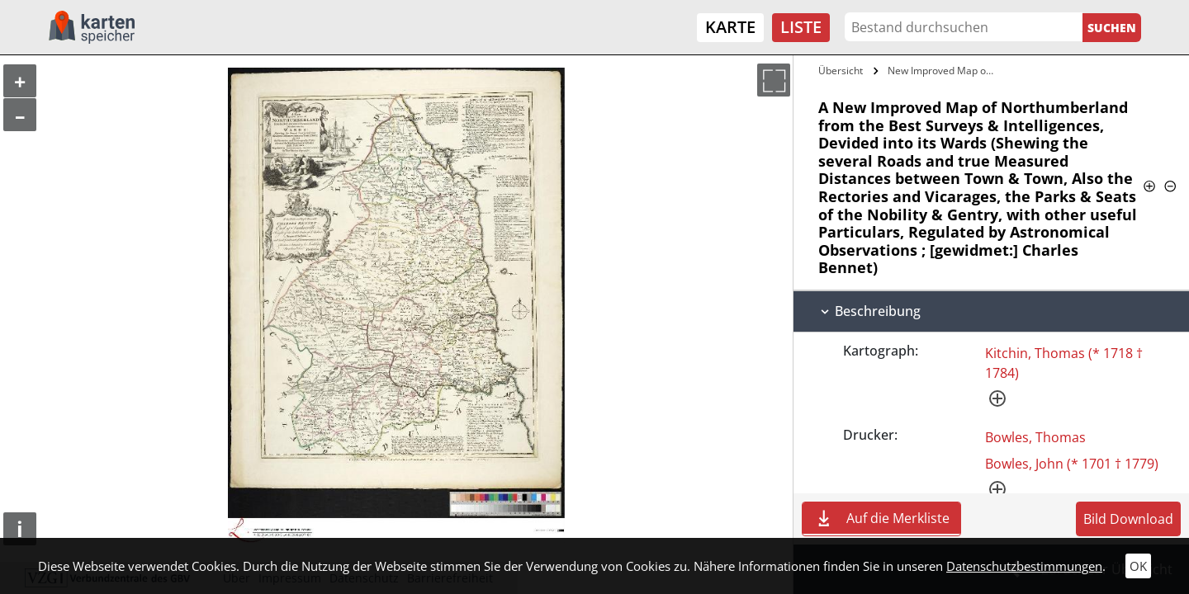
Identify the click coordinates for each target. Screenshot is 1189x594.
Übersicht (840, 71)
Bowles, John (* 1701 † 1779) (1071, 464)
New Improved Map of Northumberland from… (944, 71)
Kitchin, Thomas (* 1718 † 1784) (1064, 363)
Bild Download (1128, 519)
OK (1138, 566)
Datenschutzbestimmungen (1024, 566)
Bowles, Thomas (1035, 437)
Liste (801, 27)
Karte (730, 27)
